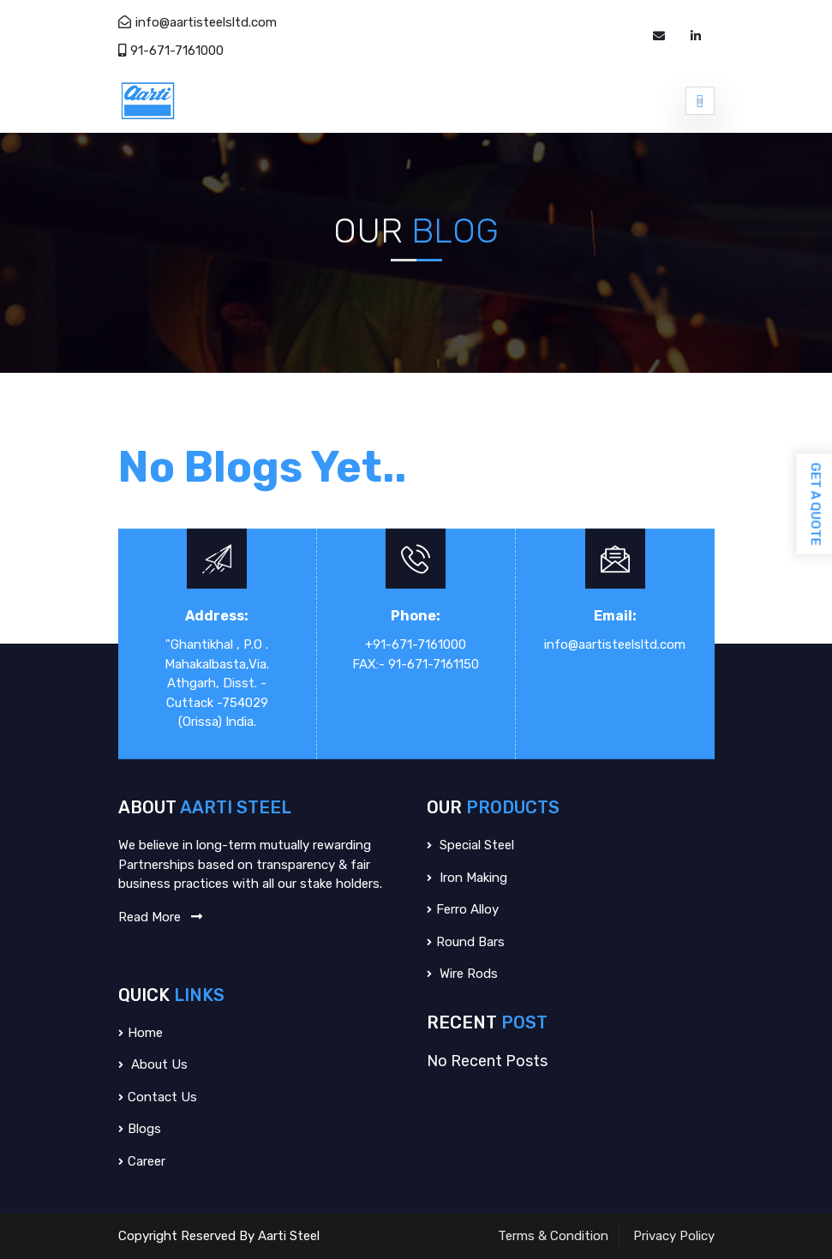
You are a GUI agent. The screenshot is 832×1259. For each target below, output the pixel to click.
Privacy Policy (674, 1236)
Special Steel (470, 845)
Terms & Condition (553, 1236)
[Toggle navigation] (700, 100)
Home (140, 1032)
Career (141, 1161)
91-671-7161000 (171, 50)
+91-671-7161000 (415, 644)
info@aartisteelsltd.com (197, 22)
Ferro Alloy (463, 909)
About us (153, 1064)
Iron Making (467, 877)
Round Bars (466, 942)
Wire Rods (462, 973)
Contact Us (157, 1097)
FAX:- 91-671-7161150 (415, 663)
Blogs (139, 1128)
